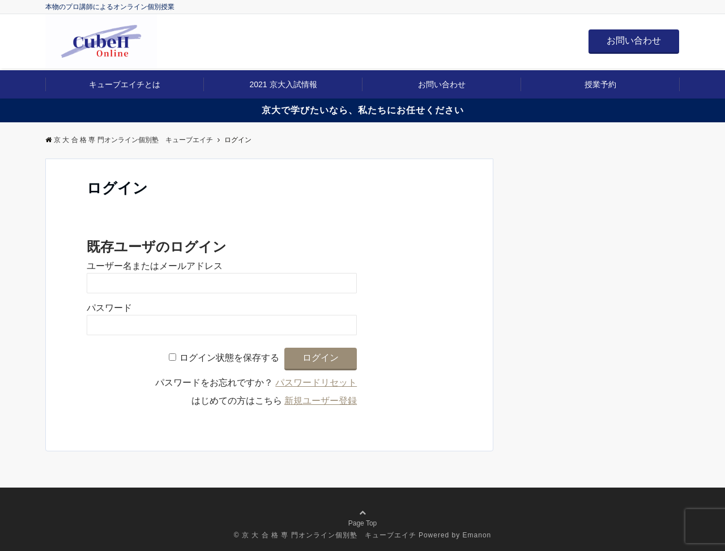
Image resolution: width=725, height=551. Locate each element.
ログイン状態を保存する (229, 357)
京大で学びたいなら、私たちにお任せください (363, 110)
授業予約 (600, 84)
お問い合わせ (634, 40)
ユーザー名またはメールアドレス (155, 266)
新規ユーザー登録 (320, 400)
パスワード (109, 308)
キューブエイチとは (124, 84)
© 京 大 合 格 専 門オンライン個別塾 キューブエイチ (325, 535)
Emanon (477, 535)
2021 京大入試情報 (283, 84)
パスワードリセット (316, 382)
